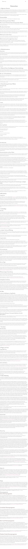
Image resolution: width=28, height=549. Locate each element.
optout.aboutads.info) (15, 465)
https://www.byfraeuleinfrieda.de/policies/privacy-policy (19, 544)
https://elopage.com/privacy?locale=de (5, 487)
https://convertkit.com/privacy (6, 345)
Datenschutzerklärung (17, 205)
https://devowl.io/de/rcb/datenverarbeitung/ (20, 366)
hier (9, 15)
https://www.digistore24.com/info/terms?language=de (12, 474)
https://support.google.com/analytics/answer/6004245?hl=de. (17, 277)
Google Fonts (14, 196)
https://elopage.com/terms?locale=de (14, 486)
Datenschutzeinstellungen (4, 226)
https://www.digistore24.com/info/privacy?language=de (13, 475)
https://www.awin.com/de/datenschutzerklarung (17, 504)
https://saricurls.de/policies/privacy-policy (16, 531)
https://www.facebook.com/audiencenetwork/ (8, 419)
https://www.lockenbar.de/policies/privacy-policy (17, 518)
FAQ (23, 205)
